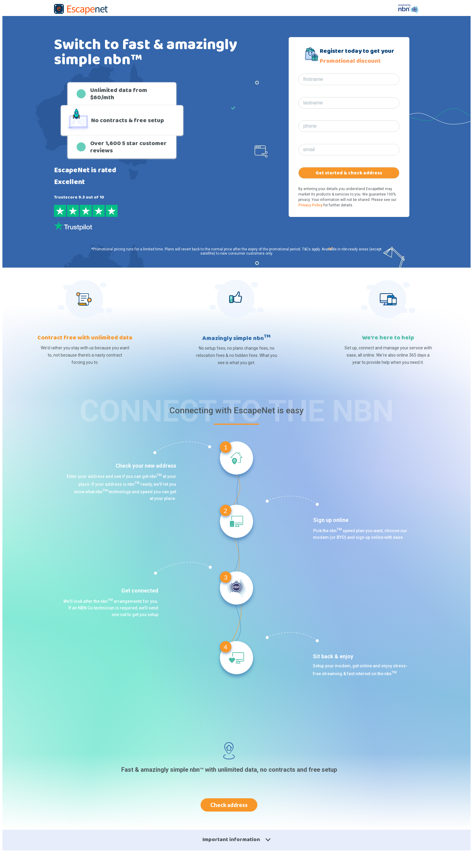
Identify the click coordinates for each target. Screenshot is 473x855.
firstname (313, 79)
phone (310, 126)
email (309, 149)
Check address (229, 805)
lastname (313, 102)
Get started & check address (349, 173)
